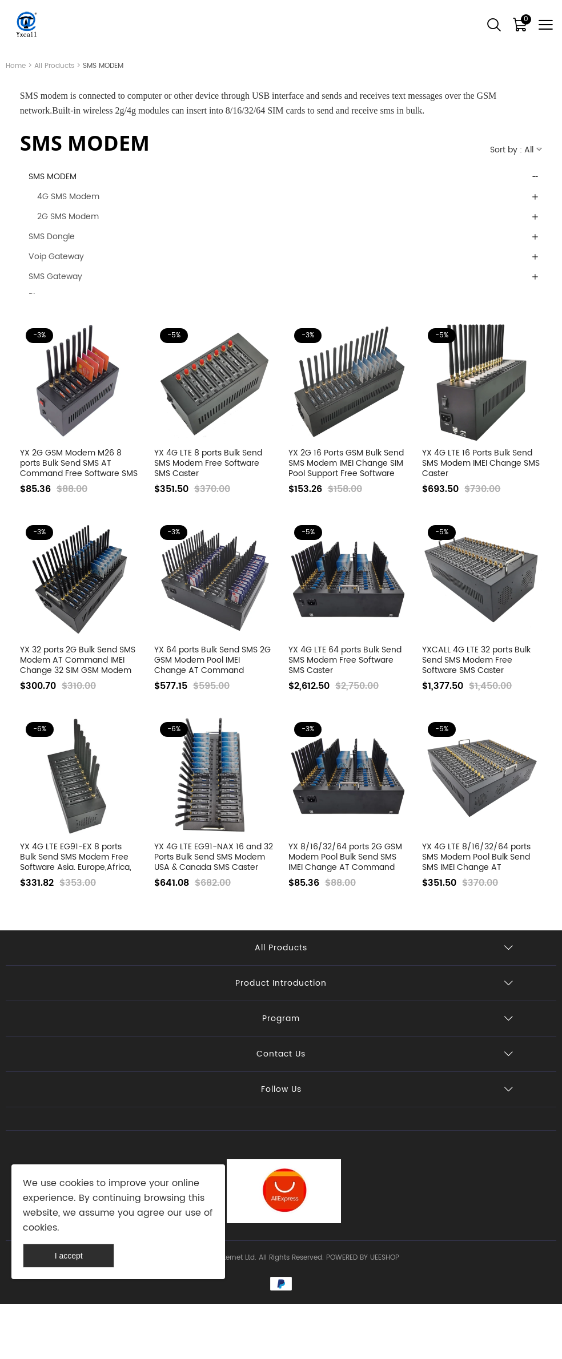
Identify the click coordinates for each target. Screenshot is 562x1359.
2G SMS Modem (68, 216)
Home (16, 66)
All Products (54, 66)
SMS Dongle (52, 236)
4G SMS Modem (68, 196)
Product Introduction (281, 983)
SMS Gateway (55, 276)
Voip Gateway (56, 256)
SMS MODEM (53, 176)
